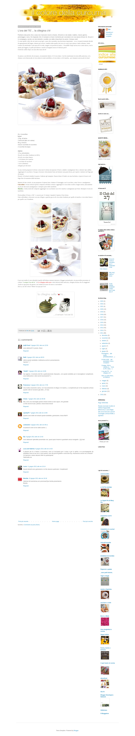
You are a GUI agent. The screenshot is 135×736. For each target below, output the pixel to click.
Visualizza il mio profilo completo (109, 34)
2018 (102, 314)
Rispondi (26, 351)
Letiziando (26, 425)
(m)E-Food (26, 345)
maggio (104, 380)
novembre (105, 338)
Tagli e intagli (105, 576)
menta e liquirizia (106, 589)
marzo (104, 386)
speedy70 (26, 413)
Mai (109, 29)
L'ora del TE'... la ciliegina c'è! (107, 372)
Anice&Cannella (106, 542)
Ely (24, 437)
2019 (102, 312)
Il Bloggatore (105, 713)
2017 (102, 317)
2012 (102, 330)
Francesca (26, 385)
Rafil (24, 357)
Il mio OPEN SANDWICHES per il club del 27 (112, 288)
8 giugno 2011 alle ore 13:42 (34, 437)
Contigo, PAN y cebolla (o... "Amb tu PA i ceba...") (108, 367)
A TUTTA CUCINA (106, 487)
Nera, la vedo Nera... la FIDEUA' (108, 376)
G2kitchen (104, 710)
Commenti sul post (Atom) (32, 525)
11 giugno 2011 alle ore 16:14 (36, 466)
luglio (103, 348)
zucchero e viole (106, 602)
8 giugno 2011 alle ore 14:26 (44, 449)
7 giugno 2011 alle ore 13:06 (38, 413)
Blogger (76, 730)
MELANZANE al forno (112, 274)
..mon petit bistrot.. (107, 572)
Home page (55, 521)
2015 (102, 322)
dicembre (105, 335)
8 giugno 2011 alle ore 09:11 (39, 425)
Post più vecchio (88, 521)
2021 (102, 306)
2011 (102, 333)
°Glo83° (25, 371)
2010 (102, 394)
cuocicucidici (105, 474)
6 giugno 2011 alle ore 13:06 (37, 371)
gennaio (104, 391)
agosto (104, 346)
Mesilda (25, 478)
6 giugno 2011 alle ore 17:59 (39, 385)
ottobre (104, 340)
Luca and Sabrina (29, 449)
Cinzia (25, 399)
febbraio (104, 388)
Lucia (25, 466)
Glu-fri (103, 691)
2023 (102, 301)
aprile (104, 383)
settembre (105, 343)
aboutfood (104, 678)
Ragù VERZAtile (103, 403)
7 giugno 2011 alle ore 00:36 (36, 399)
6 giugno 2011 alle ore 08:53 (35, 357)
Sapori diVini (105, 634)
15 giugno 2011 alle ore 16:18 (38, 478)
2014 (102, 325)
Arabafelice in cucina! (108, 529)
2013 (102, 327)
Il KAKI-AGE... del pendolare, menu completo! (107, 361)
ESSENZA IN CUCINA (107, 556)
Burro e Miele (105, 616)
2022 (102, 304)
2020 (102, 309)
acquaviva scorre (106, 516)
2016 (102, 320)
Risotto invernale (103, 406)
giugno (104, 351)
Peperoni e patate (106, 569)
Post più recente (23, 521)
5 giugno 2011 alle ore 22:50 (39, 345)
